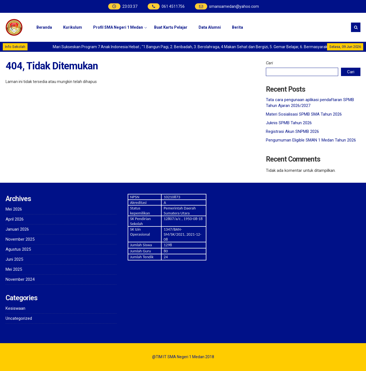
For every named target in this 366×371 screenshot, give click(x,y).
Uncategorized (19, 318)
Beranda (44, 27)
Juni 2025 (14, 259)
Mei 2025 (14, 269)
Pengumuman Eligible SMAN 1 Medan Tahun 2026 (311, 140)
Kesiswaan (15, 308)
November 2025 (20, 239)
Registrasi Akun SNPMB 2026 (292, 131)
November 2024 (20, 279)
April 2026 (15, 219)
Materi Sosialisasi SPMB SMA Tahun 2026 (304, 114)
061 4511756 (173, 6)
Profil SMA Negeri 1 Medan (118, 27)
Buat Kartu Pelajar (170, 27)
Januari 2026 (17, 229)
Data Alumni (210, 27)
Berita (237, 27)
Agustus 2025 (18, 249)
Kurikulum (72, 27)
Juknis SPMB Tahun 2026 (289, 122)
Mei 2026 (14, 209)
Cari (269, 62)
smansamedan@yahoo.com (234, 6)
